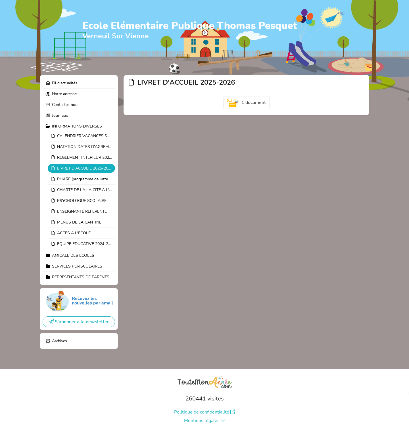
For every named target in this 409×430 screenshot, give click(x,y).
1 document (246, 103)
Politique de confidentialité (204, 412)
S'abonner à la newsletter (79, 322)
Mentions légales (204, 421)
